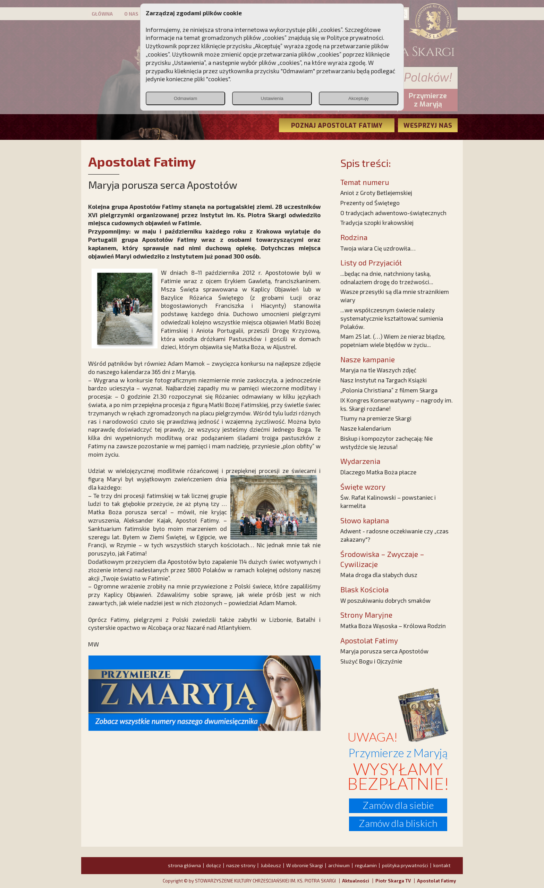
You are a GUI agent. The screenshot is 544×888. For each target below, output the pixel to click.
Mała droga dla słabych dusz (378, 574)
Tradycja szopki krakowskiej (377, 222)
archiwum (339, 865)
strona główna (184, 865)
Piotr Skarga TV (393, 880)
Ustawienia (272, 98)
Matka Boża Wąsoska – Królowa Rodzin (393, 625)
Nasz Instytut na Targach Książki (383, 380)
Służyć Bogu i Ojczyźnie (371, 661)
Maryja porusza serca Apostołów (384, 651)
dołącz (213, 865)
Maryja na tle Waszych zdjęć (378, 369)
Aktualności (355, 880)
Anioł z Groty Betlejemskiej (376, 192)
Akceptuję (358, 98)
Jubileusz (271, 865)
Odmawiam (185, 98)
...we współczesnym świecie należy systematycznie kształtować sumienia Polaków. (391, 318)
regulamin (366, 865)
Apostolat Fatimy (436, 880)
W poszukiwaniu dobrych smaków (385, 600)
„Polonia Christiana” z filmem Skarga (388, 390)
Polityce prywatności (355, 37)
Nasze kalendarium (365, 428)
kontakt (442, 865)
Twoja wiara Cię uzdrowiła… (378, 248)
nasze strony (240, 865)
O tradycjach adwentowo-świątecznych (393, 212)
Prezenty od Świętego (370, 202)
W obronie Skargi (304, 865)
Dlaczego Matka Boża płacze (378, 471)
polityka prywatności (405, 865)
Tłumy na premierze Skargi (375, 418)
